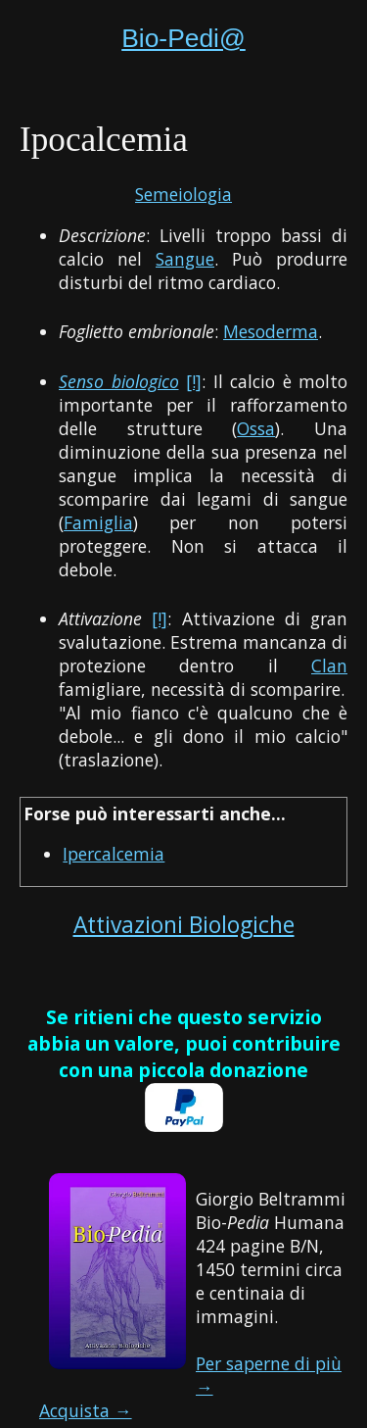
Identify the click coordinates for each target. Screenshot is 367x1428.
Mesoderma (270, 331)
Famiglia (98, 522)
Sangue (185, 259)
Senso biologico (119, 381)
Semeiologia (183, 194)
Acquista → (85, 1410)
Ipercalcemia (113, 853)
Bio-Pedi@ (183, 38)
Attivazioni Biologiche (184, 925)
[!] (194, 381)
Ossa (256, 428)
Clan (329, 665)
